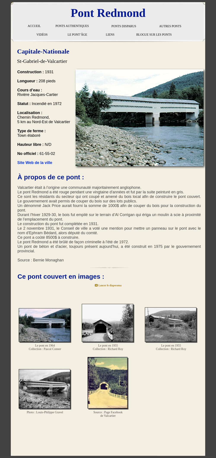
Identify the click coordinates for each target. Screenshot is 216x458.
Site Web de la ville (34, 163)
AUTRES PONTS (170, 26)
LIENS (110, 34)
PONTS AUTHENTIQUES (72, 26)
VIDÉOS (42, 34)
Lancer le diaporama (109, 285)
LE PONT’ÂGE (77, 34)
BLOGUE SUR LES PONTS (154, 34)
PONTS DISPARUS (123, 26)
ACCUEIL (34, 26)
